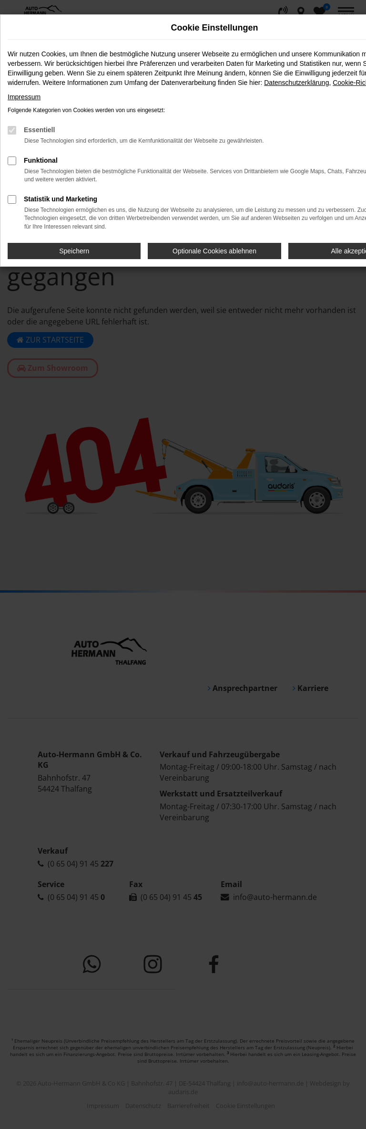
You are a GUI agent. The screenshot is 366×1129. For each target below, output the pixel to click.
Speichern (74, 251)
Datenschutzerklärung (296, 82)
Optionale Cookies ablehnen (214, 251)
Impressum (24, 97)
